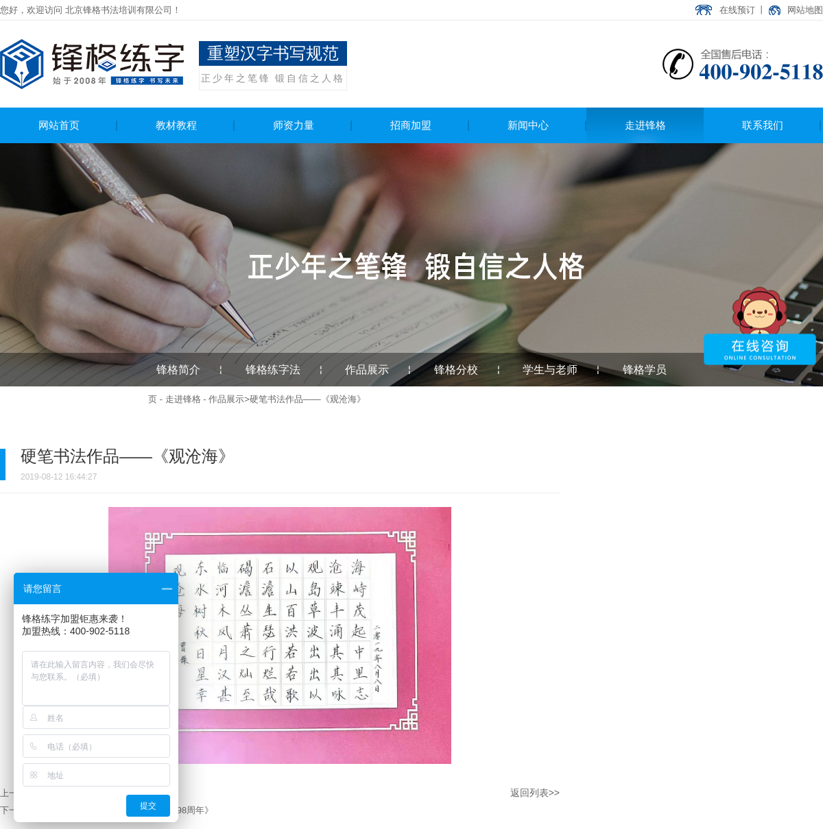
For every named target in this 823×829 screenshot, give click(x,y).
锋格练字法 (273, 369)
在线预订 (737, 10)
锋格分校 (456, 369)
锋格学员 (645, 369)
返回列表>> (535, 792)
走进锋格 (183, 399)
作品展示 (367, 369)
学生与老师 (550, 369)
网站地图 (805, 10)
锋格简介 (178, 369)
